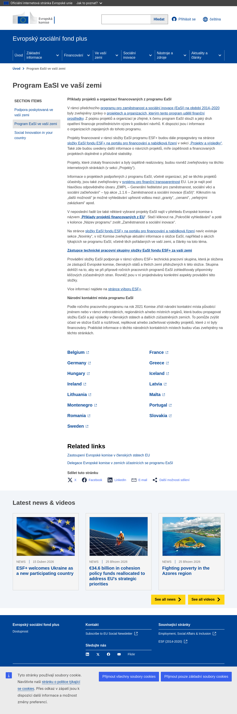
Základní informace (34, 55)
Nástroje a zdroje (165, 55)
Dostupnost (20, 631)
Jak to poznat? (89, 3)
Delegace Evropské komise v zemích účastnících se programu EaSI (120, 463)
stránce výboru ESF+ (124, 289)
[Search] (159, 19)
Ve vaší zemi (100, 55)
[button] (73, 480)
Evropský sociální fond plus (36, 625)
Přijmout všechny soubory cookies (129, 676)
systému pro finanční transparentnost (151, 182)
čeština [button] (212, 19)
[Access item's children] (57, 55)
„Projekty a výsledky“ (206, 143)
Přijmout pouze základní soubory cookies (196, 676)
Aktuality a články (199, 55)
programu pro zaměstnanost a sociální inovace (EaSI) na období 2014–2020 (160, 108)
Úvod (19, 55)
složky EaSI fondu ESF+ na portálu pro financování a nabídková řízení (122, 143)
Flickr (131, 654)
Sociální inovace (129, 55)
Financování (73, 55)
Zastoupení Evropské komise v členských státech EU (108, 455)
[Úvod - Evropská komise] (39, 18)
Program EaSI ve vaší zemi (35, 124)
